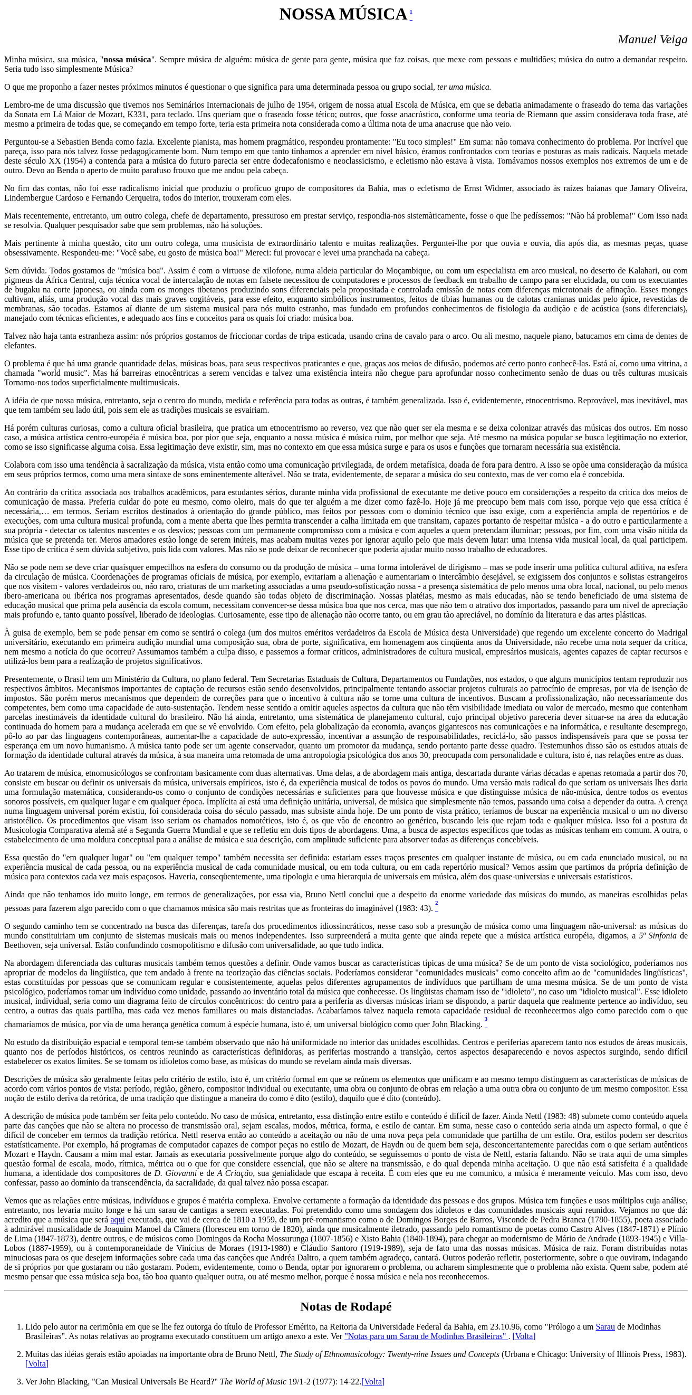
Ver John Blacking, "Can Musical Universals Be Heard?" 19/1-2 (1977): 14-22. (193, 1381)
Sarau (605, 1326)
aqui (117, 1219)
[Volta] (523, 1336)
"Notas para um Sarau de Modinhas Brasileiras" (426, 1336)
